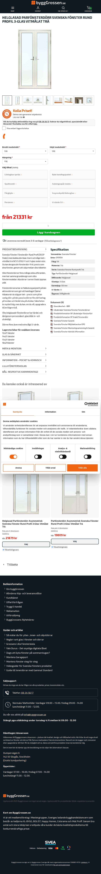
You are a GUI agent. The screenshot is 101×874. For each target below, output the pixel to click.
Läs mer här (19, 117)
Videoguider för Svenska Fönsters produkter (29, 665)
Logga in (84, 862)
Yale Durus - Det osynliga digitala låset (26, 648)
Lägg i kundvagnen (48, 232)
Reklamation (12, 610)
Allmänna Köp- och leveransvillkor (24, 593)
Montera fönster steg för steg (22, 661)
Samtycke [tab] (17, 412)
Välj (26, 544)
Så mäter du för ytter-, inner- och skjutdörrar (29, 635)
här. (35, 124)
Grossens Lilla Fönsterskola (20, 643)
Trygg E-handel (14, 606)
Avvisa (18, 468)
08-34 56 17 (44, 121)
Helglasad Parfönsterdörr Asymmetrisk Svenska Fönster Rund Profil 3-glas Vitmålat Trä (25, 524)
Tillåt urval (50, 468)
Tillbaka (10, 564)
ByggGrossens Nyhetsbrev (20, 619)
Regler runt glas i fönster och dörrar (25, 639)
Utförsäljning (13, 615)
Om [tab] (83, 412)
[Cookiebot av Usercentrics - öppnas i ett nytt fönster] (86, 404)
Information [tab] (50, 412)
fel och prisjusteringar (61, 865)
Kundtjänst (12, 597)
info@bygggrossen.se (35, 714)
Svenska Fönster (69, 254)
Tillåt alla (82, 468)
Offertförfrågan (14, 602)
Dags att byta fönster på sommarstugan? (28, 652)
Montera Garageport (17, 657)
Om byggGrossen (15, 588)
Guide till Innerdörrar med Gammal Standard (29, 670)
